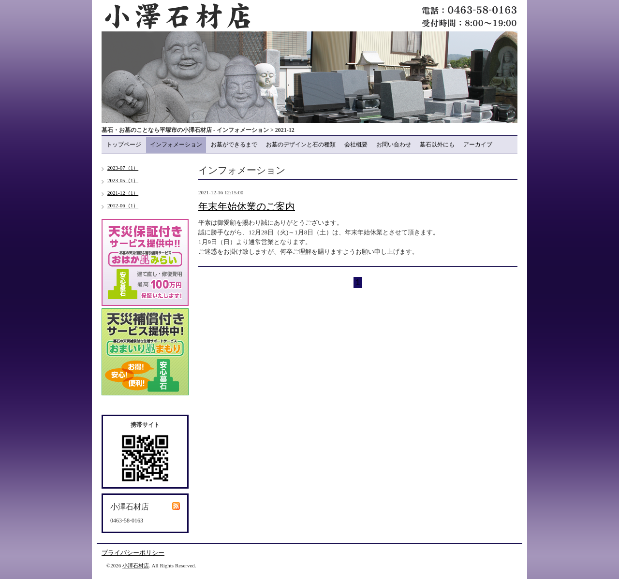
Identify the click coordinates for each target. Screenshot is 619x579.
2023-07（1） (122, 168)
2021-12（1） (122, 193)
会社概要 (356, 144)
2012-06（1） (122, 205)
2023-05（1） (122, 180)
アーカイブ (477, 144)
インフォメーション (176, 144)
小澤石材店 (135, 565)
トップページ (123, 144)
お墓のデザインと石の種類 (301, 144)
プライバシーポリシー (133, 552)
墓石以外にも (437, 144)
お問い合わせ (393, 144)
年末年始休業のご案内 (246, 206)
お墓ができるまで (234, 144)
